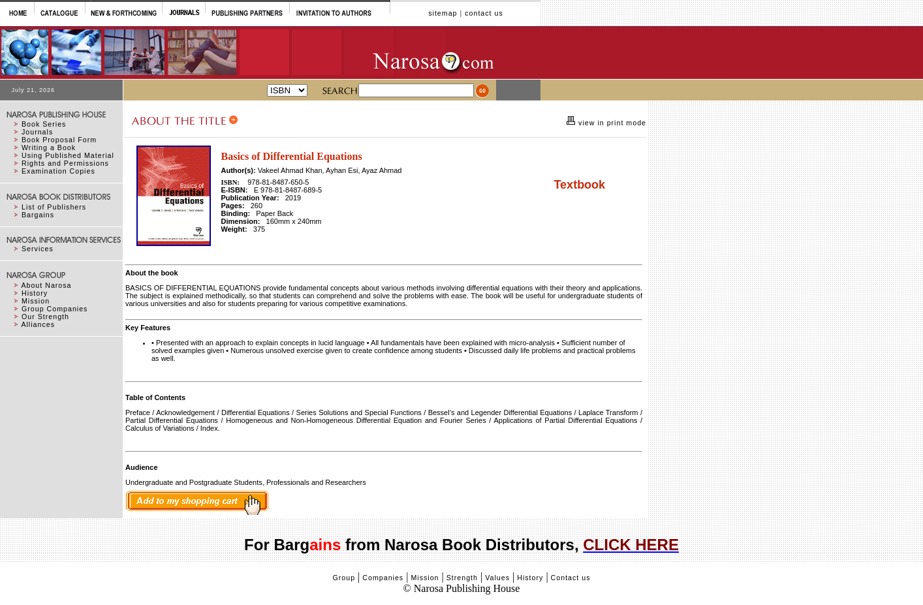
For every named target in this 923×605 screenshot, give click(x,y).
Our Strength (45, 316)
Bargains (38, 215)
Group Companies (54, 309)
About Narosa (46, 285)
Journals (37, 132)
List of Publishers (54, 207)
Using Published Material (68, 155)
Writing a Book (49, 147)
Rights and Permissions (65, 163)
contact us (484, 13)
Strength (462, 578)
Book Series (44, 124)
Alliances (38, 324)
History (35, 293)
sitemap (442, 13)
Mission (36, 301)
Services (38, 249)
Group (343, 578)
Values (497, 578)
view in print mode (611, 123)
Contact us (571, 578)
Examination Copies (58, 171)
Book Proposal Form (59, 140)
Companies (382, 578)
